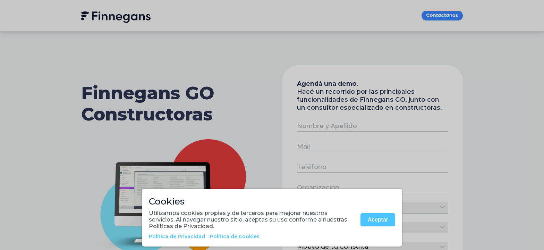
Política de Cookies (235, 236)
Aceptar (377, 220)
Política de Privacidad (177, 236)
